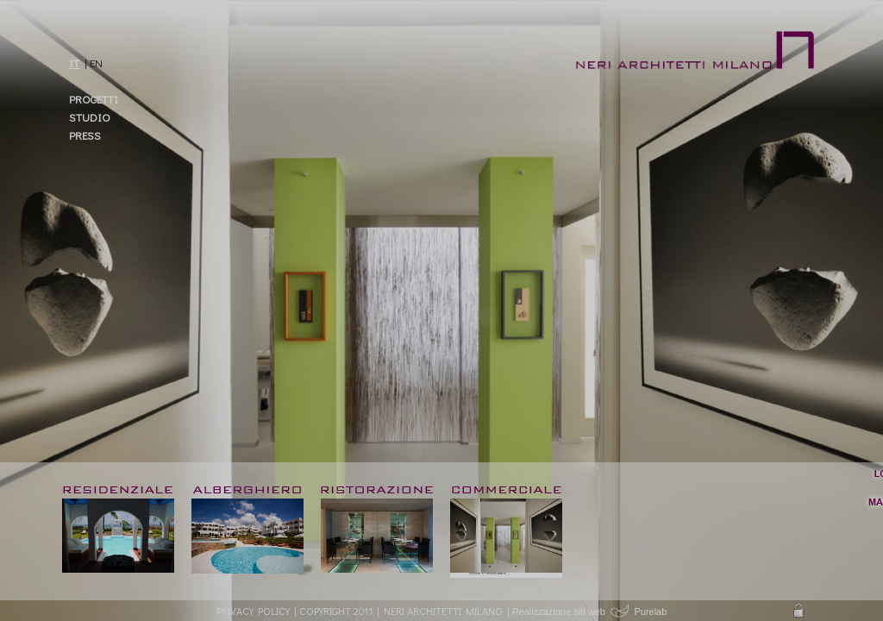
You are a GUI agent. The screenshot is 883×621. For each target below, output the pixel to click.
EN (96, 62)
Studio (89, 117)
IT (74, 62)
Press (85, 135)
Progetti (93, 98)
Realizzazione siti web (558, 611)
